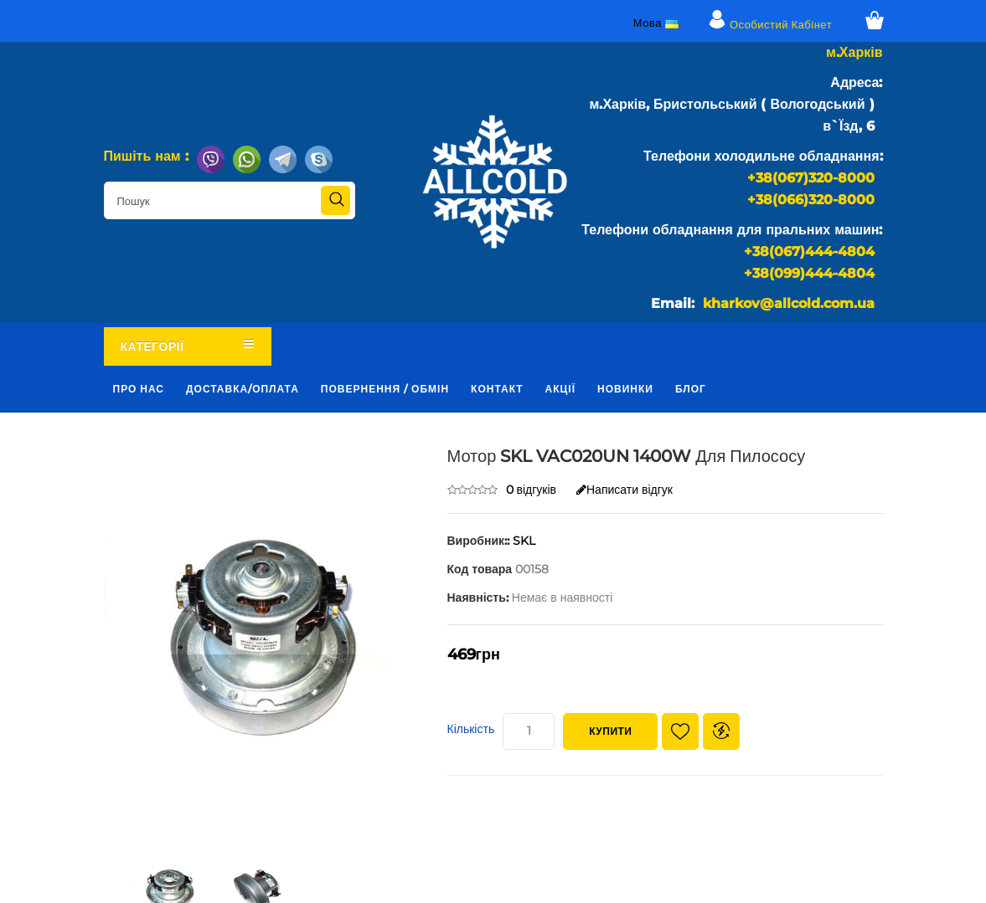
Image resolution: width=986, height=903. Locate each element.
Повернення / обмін (385, 388)
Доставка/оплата (242, 388)
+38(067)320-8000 (811, 178)
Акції (560, 388)
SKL (524, 540)
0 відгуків (531, 489)
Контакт (497, 388)
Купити (610, 731)
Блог (690, 388)
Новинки (625, 388)
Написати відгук (624, 489)
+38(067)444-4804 (809, 251)
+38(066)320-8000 (811, 200)
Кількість (471, 728)
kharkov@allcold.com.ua (789, 303)
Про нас (139, 388)
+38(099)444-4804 (809, 273)
